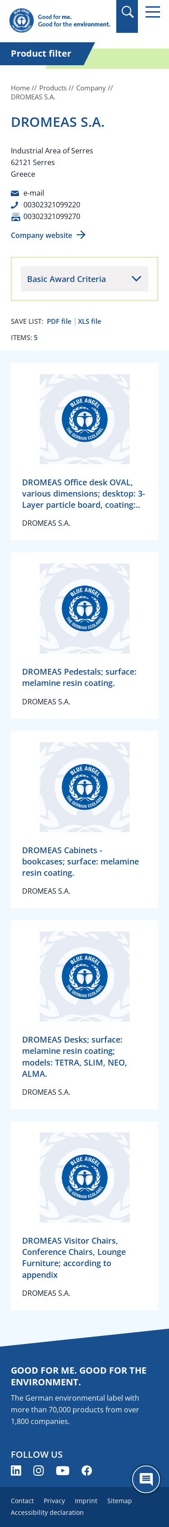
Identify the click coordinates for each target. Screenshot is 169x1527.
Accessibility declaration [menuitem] (47, 1512)
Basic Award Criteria (66, 278)
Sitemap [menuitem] (119, 1500)
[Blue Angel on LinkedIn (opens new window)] (16, 1470)
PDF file (59, 321)
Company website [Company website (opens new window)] (41, 235)
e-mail (33, 193)
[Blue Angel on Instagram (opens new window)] (38, 1470)
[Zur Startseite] (59, 21)
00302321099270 (51, 216)
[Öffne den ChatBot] (146, 1479)
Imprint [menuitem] (86, 1500)
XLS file (89, 321)
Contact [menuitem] (22, 1500)
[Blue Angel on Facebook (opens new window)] (87, 1470)
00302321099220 (51, 205)
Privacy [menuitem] (54, 1500)
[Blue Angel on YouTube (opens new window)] (62, 1470)
